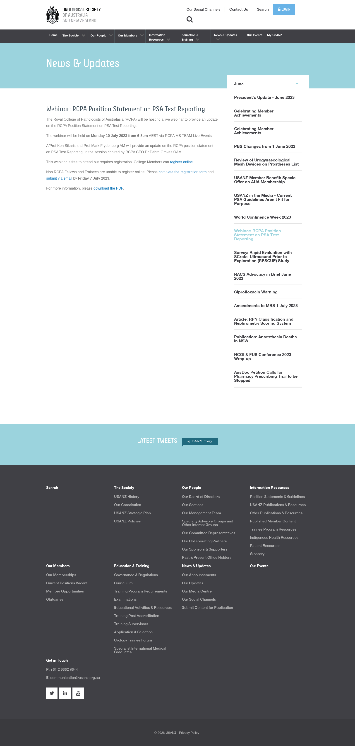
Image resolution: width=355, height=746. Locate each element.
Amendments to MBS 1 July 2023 (266, 305)
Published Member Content (273, 521)
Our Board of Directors (201, 497)
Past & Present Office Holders (206, 557)
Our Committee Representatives (208, 533)
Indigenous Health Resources (274, 537)
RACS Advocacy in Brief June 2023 (262, 276)
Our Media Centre (197, 591)
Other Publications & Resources (276, 513)
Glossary (257, 554)
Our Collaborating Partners (204, 541)
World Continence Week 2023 (262, 217)
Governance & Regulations (136, 575)
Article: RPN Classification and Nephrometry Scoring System (263, 321)
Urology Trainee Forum (133, 640)
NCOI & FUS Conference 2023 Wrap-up (262, 356)
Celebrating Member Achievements (253, 112)
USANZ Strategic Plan (132, 513)
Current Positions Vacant (66, 583)
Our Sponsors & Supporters (204, 549)
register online (181, 162)
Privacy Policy (189, 732)
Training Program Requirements (140, 591)
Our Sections (192, 505)
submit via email (59, 178)
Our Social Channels (203, 9)
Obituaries (54, 599)
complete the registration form (183, 172)
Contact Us (238, 9)
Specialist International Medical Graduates (140, 650)
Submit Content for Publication (207, 607)
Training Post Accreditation (136, 616)
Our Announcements (199, 575)
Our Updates (192, 583)
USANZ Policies (127, 521)
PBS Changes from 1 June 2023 (264, 146)
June (266, 83)
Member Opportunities (65, 591)
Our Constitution (127, 505)
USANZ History (126, 497)
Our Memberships (61, 575)
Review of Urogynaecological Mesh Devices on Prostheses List (266, 161)
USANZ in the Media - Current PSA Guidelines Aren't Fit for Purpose (263, 199)
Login (284, 9)
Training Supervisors (131, 624)
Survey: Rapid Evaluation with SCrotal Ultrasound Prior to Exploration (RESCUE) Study (263, 256)
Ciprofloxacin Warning (256, 291)
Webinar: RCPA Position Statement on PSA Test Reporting (257, 234)
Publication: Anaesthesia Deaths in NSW (265, 338)
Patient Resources (265, 546)
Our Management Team (201, 513)
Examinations (125, 599)
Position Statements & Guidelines (277, 497)
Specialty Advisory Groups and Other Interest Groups (207, 523)
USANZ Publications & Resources (278, 505)
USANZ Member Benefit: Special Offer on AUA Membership (265, 179)
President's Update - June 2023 (264, 97)
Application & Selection (133, 632)
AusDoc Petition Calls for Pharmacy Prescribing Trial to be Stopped (265, 376)
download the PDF (108, 188)
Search (263, 9)
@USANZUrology (199, 441)
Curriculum (123, 583)
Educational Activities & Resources (143, 607)
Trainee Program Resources (273, 529)
